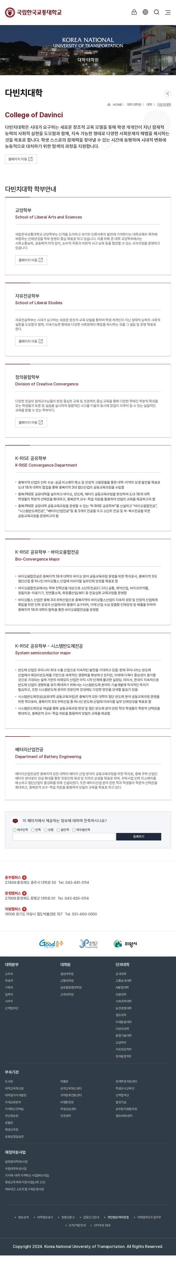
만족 (36, 830)
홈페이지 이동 (21, 159)
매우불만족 (81, 830)
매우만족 (20, 830)
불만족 (63, 830)
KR (145, 12)
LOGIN (133, 12)
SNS (167, 93)
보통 (49, 830)
